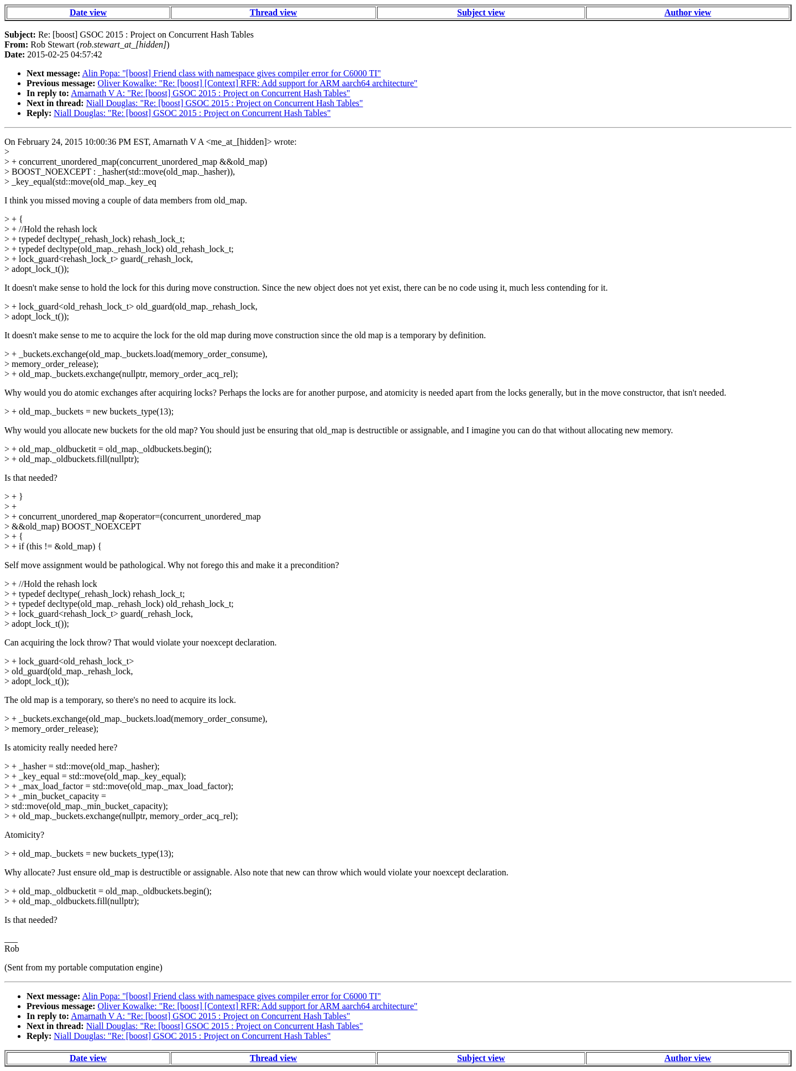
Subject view (481, 12)
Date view (88, 12)
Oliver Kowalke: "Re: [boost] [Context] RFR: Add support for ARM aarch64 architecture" (258, 83)
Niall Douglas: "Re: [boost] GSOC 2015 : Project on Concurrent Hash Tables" (224, 103)
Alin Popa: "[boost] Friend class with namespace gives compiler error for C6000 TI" (231, 73)
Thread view (273, 12)
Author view (687, 12)
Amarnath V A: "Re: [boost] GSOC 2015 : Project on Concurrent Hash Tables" (210, 93)
